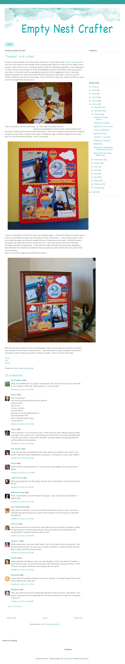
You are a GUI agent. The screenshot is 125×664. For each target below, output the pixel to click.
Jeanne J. (15, 541)
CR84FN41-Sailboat (102, 123)
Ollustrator (68, 659)
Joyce (73, 62)
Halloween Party (100, 133)
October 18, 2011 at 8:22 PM (22, 536)
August (97, 163)
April (96, 177)
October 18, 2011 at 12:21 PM (23, 473)
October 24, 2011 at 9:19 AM (22, 601)
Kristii (13, 463)
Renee (67, 62)
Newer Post (11, 618)
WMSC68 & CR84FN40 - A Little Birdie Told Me (103, 148)
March (97, 181)
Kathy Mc (15, 575)
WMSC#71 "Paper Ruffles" (101, 118)
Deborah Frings (17, 492)
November (98, 111)
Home (9, 44)
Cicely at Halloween (101, 130)
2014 (94, 94)
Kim (81, 62)
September (98, 160)
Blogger (86, 659)
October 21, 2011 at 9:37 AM (22, 570)
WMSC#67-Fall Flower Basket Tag (103, 154)
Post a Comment (15, 606)
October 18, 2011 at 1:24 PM (22, 487)
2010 (94, 192)
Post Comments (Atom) (50, 624)
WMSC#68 (98, 144)
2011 (94, 104)
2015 (94, 90)
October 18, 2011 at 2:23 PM (22, 502)
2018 (94, 87)
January (97, 188)
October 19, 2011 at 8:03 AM (22, 553)
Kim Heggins (16, 380)
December (98, 107)
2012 (94, 101)
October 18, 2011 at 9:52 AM (22, 458)
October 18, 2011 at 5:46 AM (22, 444)
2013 (94, 97)
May (96, 174)
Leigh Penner (16, 478)
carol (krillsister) (18, 507)
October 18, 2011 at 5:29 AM (22, 424)
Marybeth (15, 589)
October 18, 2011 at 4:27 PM (22, 519)
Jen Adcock (16, 449)
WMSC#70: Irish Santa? (103, 126)
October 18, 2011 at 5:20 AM (22, 389)
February (98, 184)
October (97, 114)
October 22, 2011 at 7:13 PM (22, 584)
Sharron (14, 524)
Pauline (14, 558)
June (96, 170)
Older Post (78, 618)
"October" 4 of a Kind (102, 137)
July (96, 167)
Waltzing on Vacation (102, 140)
